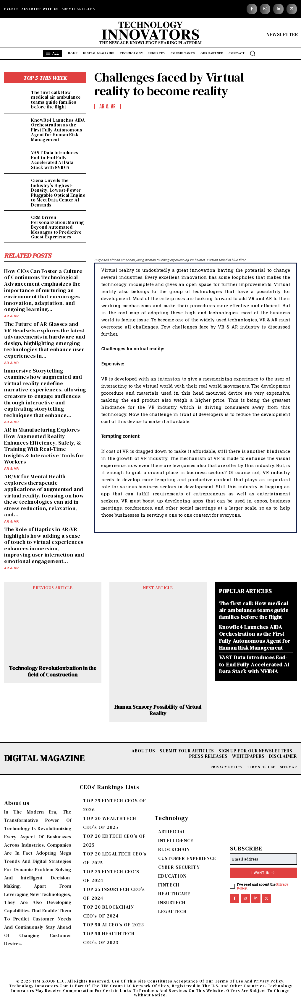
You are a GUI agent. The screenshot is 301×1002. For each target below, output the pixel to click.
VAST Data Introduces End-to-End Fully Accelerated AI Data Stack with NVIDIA (54, 159)
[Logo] (150, 34)
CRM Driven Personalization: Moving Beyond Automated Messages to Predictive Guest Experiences (57, 227)
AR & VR (11, 316)
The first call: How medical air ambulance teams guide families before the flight (56, 99)
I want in (263, 873)
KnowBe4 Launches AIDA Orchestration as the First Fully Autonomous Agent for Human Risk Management (58, 130)
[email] (263, 859)
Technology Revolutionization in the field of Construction (52, 671)
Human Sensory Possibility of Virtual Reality (157, 709)
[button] (252, 53)
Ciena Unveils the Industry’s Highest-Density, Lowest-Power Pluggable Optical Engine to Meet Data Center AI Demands (58, 192)
